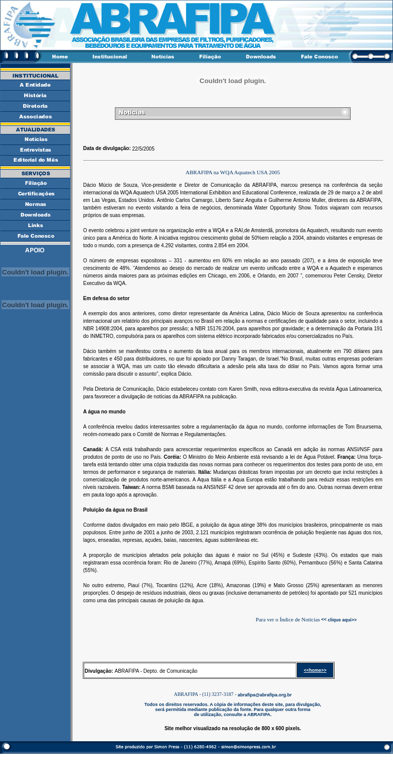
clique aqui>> (341, 619)
